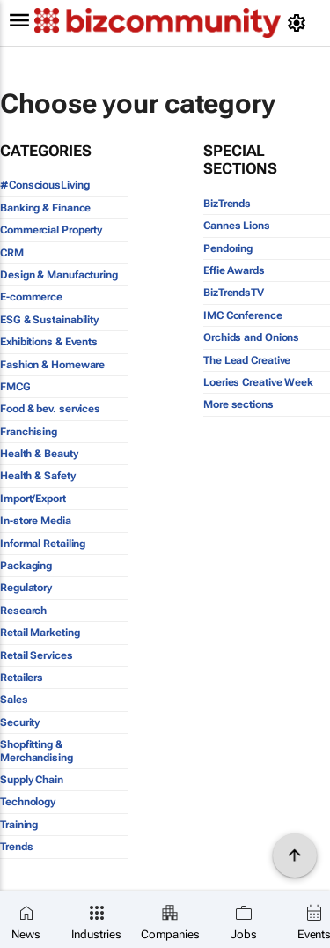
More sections (238, 404)
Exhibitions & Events (49, 342)
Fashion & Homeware (52, 365)
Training (19, 824)
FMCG (15, 387)
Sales (14, 699)
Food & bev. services (50, 409)
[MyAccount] (299, 23)
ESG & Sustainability (49, 320)
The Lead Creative (246, 360)
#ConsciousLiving (44, 185)
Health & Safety (38, 476)
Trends (16, 847)
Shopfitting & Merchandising (36, 750)
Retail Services (36, 655)
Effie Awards (234, 270)
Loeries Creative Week (258, 382)
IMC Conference (242, 315)
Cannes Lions (236, 225)
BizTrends (227, 203)
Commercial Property (51, 230)
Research (23, 610)
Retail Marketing (39, 632)
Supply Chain (31, 780)
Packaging (26, 565)
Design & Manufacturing (59, 275)
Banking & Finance (45, 208)
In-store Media (35, 521)
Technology (27, 802)
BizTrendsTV (233, 292)
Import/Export (33, 499)
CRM (12, 253)
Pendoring (228, 248)
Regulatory (26, 587)
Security (20, 722)
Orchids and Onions (251, 337)
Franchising (28, 432)
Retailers (21, 677)
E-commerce (31, 297)
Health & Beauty (39, 454)
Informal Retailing (42, 543)
